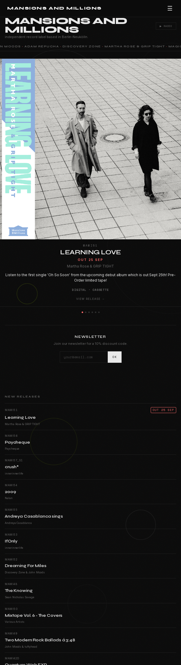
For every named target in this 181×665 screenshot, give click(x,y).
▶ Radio (165, 26)
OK (115, 357)
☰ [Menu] (170, 8)
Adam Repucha (42, 46)
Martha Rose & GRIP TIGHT (135, 46)
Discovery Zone (82, 46)
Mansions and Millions (54, 8)
